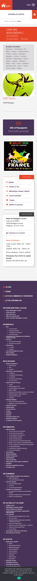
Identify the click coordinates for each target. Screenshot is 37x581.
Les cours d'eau (13, 380)
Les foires (11, 485)
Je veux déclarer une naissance (17, 435)
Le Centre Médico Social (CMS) (17, 388)
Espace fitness (12, 557)
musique (14, 61)
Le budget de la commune (15, 332)
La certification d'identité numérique (18, 448)
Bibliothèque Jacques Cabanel (14, 507)
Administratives (10, 429)
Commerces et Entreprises (13, 489)
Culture (15, 54)
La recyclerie (12, 377)
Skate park (11, 555)
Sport (20, 66)
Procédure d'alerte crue (12, 416)
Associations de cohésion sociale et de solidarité (21, 392)
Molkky (8, 61)
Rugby (8, 63)
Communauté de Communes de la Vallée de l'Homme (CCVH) (18, 337)
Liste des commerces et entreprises (19, 296)
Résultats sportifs (11, 560)
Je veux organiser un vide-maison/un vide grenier (21, 444)
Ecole (10, 367)
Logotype (11, 349)
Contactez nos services (15, 343)
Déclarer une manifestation (15, 496)
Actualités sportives (12, 562)
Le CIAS (11, 384)
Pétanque (22, 61)
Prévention (11, 398)
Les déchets (12, 373)
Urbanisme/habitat (11, 399)
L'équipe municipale (14, 330)
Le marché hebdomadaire (15, 483)
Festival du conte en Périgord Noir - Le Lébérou (21, 525)
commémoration (23, 51)
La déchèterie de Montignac (16, 375)
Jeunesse (11, 369)
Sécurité (8, 415)
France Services (10, 409)
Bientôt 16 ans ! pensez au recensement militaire (21, 442)
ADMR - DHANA (12, 390)
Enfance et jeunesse (11, 363)
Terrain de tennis (13, 551)
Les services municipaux (15, 341)
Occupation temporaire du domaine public (19, 494)
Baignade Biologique (14, 547)
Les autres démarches (14, 446)
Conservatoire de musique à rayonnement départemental (17, 511)
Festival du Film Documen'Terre (16, 527)
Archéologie (18, 49)
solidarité (25, 63)
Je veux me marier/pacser (15, 439)
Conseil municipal (13, 334)
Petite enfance (12, 365)
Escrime (16, 56)
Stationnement (10, 407)
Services (8, 339)
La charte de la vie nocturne (14, 420)
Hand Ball (9, 59)
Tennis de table (10, 68)
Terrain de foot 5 (13, 553)
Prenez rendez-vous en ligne (18, 131)
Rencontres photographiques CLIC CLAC (19, 516)
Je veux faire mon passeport (16, 433)
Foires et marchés (11, 459)
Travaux (8, 411)
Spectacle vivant (11, 66)
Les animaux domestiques (15, 379)
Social (19, 63)
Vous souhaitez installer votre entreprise (17, 476)
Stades (10, 543)
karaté (26, 59)
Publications (9, 345)
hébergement (18, 59)
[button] (31, 5)
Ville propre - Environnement (14, 371)
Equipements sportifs (12, 541)
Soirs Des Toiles (13, 518)
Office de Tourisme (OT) (12, 316)
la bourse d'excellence (14, 450)
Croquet (8, 54)
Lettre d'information (13, 300)
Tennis (25, 66)
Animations (9, 49)
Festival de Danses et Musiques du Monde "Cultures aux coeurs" (19, 520)
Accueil (6, 21)
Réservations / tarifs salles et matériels (17, 461)
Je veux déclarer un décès (15, 437)
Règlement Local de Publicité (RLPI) (18, 403)
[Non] (35, 574)
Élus (7, 327)
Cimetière (9, 413)
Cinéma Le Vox (10, 505)
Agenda (10, 182)
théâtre (19, 68)
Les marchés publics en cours (14, 351)
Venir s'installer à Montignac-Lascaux (16, 318)
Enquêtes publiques (11, 355)
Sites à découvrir (11, 314)
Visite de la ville (10, 312)
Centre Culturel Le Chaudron (14, 509)
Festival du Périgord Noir (15, 523)
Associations (12, 21)
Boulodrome (12, 558)
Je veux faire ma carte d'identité (17, 431)
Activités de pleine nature (13, 566)
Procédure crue (10, 467)
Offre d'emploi (10, 353)
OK (19, 578)
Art (25, 49)
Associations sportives (12, 564)
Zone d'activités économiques (16, 480)
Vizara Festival (12, 529)
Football (23, 56)
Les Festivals (10, 514)
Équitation (9, 56)
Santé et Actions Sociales (13, 382)
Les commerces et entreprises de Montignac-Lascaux (20, 492)
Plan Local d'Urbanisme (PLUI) (16, 401)
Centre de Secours (11, 405)
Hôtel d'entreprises (13, 478)
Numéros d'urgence (11, 418)
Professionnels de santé (15, 396)
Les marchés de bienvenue (15, 487)
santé (13, 63)
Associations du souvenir (13, 533)
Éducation (22, 54)
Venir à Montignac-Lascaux (13, 310)
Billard (8, 51)
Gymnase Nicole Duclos (15, 545)
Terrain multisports (13, 549)
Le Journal (11, 347)
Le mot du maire (13, 328)
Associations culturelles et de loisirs (16, 531)
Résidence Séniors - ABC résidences (18, 394)
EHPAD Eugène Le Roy (14, 386)
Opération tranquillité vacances (15, 465)
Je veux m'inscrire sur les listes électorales (20, 440)
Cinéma (14, 51)
